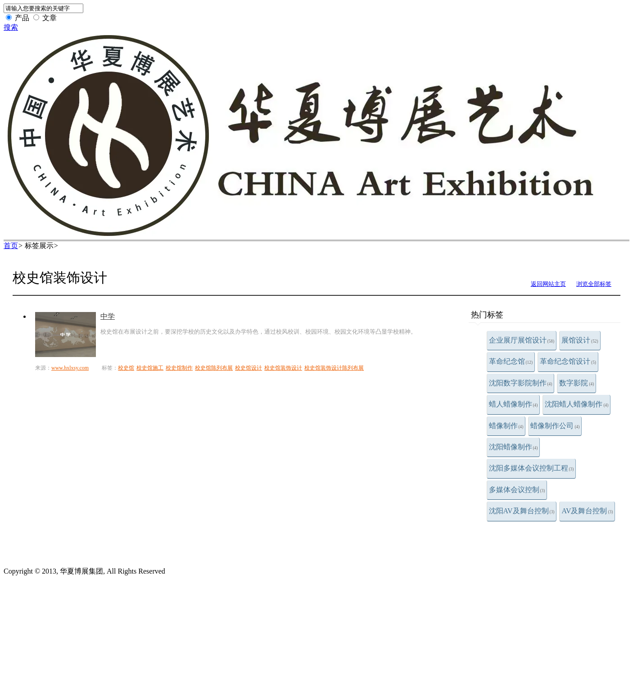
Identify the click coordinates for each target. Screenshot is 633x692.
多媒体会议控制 (517, 489)
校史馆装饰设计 (283, 368)
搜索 (11, 27)
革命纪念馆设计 (568, 361)
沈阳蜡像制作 (513, 447)
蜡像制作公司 (554, 426)
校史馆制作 (179, 368)
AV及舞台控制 (587, 511)
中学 (107, 316)
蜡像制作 (506, 426)
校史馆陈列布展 (214, 368)
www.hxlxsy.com (70, 368)
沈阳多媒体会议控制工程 (531, 468)
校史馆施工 (149, 368)
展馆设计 (579, 340)
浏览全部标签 (593, 283)
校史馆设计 (248, 368)
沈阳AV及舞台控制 (522, 511)
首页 (11, 245)
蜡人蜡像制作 (513, 404)
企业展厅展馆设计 (522, 340)
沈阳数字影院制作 (520, 383)
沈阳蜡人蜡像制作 (576, 404)
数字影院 (576, 383)
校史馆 (126, 368)
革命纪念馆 (511, 361)
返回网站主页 (548, 283)
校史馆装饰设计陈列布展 (334, 368)
